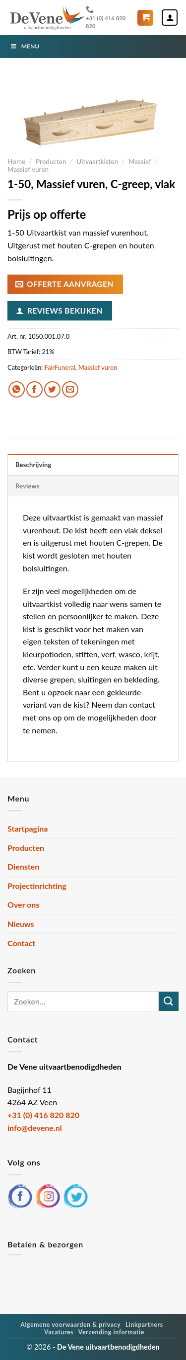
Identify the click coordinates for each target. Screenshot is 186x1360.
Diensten (23, 866)
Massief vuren (28, 169)
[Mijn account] (170, 17)
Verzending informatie (111, 1332)
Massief (139, 161)
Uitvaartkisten (97, 161)
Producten (51, 161)
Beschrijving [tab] (33, 465)
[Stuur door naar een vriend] (70, 389)
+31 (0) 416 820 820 (105, 17)
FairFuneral (60, 367)
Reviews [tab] (27, 486)
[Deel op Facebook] (34, 389)
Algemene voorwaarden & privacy (70, 1324)
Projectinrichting (36, 885)
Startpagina (27, 828)
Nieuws (20, 923)
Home (16, 161)
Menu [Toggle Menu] (24, 46)
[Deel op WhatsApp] (16, 389)
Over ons (23, 904)
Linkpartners (144, 1324)
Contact (21, 943)
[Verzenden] (169, 1001)
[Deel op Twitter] (52, 389)
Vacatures (58, 1332)
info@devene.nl (34, 1127)
